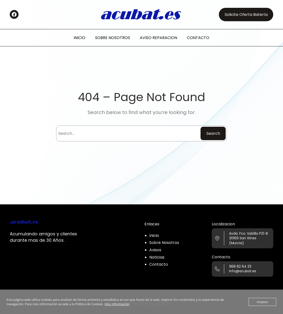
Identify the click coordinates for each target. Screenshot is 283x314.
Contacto (158, 264)
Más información (117, 304)
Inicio (154, 235)
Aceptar (262, 302)
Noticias (156, 257)
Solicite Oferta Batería (246, 14)
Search (213, 133)
